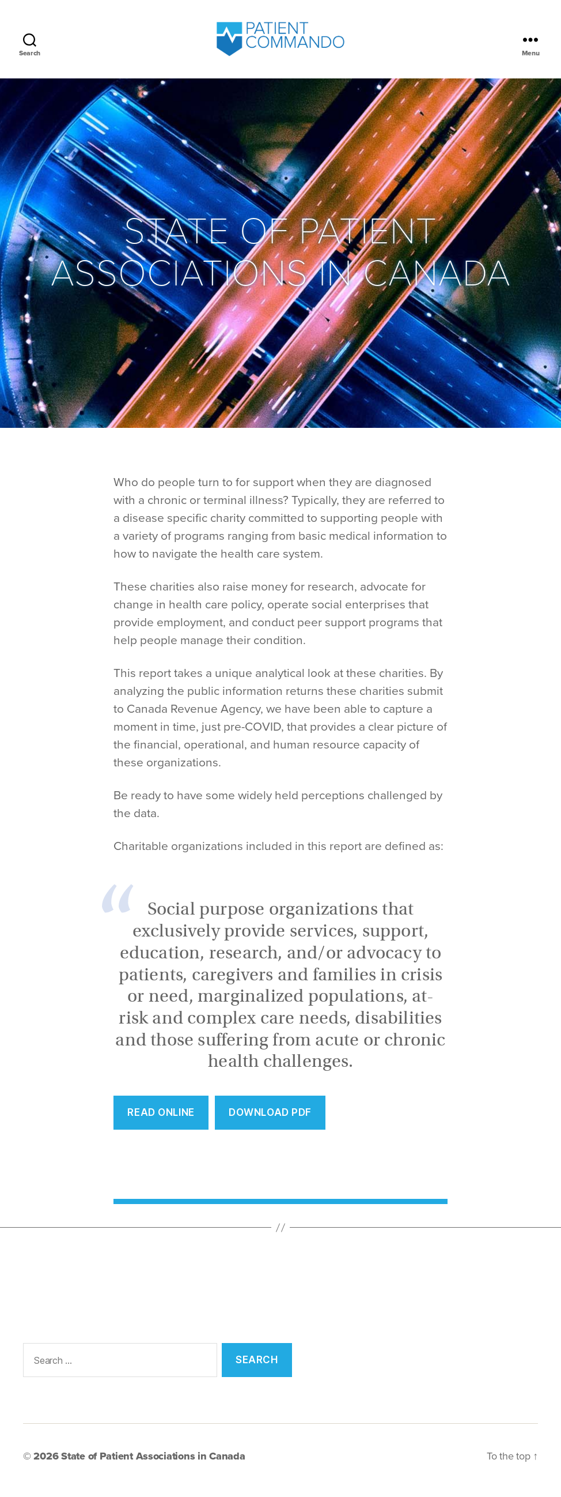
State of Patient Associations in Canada (153, 1464)
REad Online (160, 1120)
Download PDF (270, 1120)
